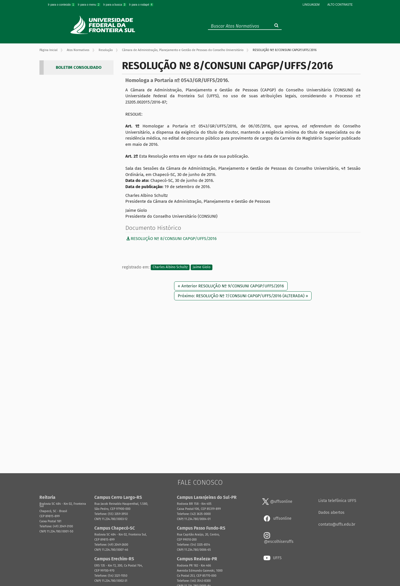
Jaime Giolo (201, 267)
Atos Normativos (78, 50)
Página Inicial (48, 50)
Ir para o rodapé (141, 4)
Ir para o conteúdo (61, 4)
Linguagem (311, 4)
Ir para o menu (89, 4)
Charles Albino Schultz (170, 267)
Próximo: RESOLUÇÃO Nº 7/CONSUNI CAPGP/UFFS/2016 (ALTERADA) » (243, 295)
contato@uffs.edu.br (336, 524)
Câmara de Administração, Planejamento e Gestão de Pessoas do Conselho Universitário (182, 50)
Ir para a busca (115, 4)
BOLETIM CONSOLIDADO (78, 67)
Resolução (106, 50)
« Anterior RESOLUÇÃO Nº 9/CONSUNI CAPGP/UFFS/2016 (231, 285)
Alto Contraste (340, 4)
